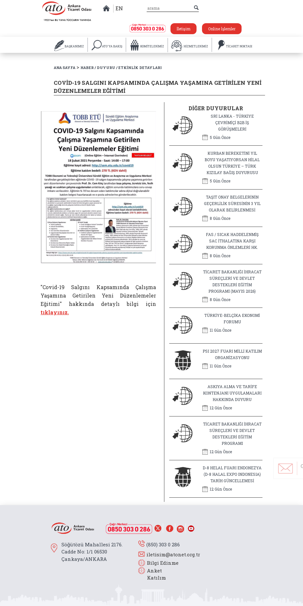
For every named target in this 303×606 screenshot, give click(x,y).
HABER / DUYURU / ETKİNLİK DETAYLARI (121, 67)
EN (119, 8)
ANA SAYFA (64, 67)
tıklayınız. (55, 312)
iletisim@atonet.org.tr (173, 554)
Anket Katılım (153, 574)
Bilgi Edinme (163, 563)
